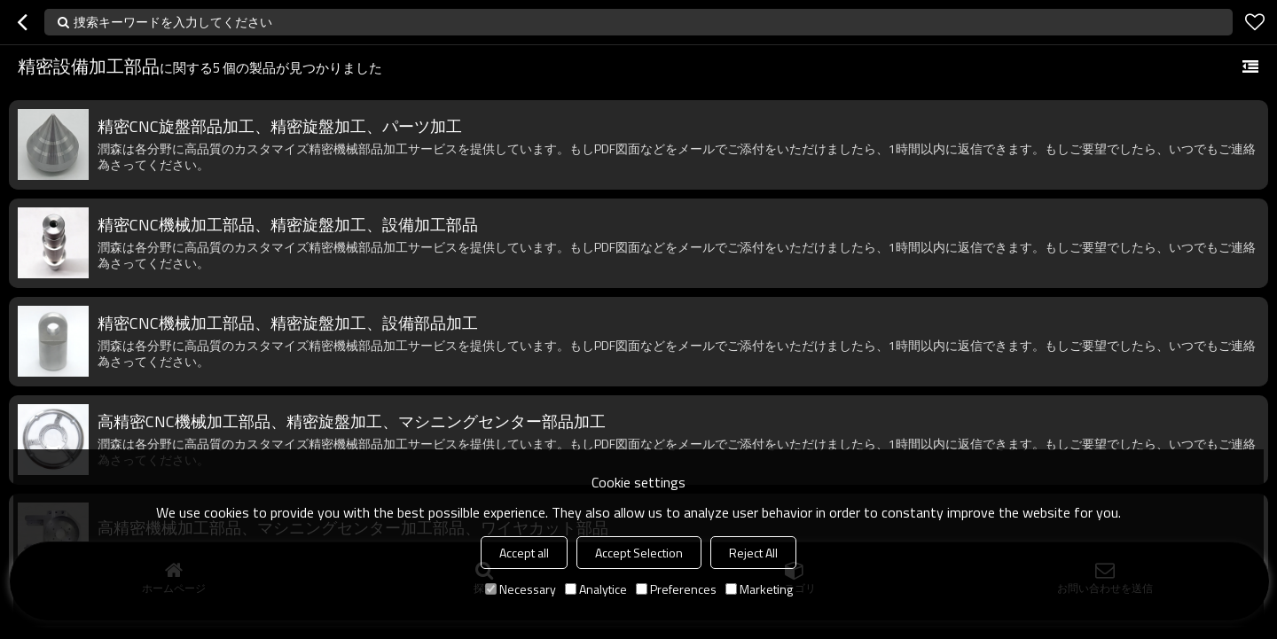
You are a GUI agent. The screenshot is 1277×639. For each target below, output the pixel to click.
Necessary (520, 589)
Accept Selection (639, 552)
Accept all (524, 552)
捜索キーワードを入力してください (173, 21)
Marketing (759, 589)
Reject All (753, 552)
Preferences (676, 589)
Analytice (596, 589)
